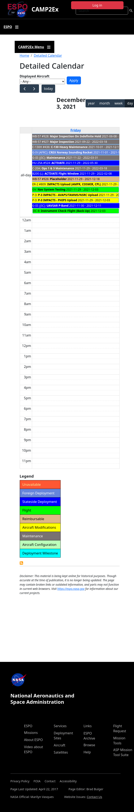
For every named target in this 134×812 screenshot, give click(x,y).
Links (87, 726)
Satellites (61, 752)
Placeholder (58, 179)
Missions (31, 732)
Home (24, 55)
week (118, 103)
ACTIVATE (58, 163)
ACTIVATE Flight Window (61, 173)
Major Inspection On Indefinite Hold (75, 136)
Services (60, 726)
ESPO (28, 726)
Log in (97, 5)
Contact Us (94, 797)
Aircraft (59, 745)
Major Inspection (62, 142)
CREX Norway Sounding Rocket (71, 152)
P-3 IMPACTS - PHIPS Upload (57, 200)
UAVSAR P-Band (58, 206)
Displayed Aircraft (34, 76)
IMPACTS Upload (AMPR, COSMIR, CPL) (74, 184)
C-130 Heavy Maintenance (69, 147)
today (48, 88)
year (91, 103)
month (104, 103)
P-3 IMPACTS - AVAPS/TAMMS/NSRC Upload (68, 195)
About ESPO (33, 739)
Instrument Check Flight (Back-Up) (65, 211)
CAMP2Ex (45, 9)
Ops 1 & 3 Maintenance (58, 168)
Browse (89, 745)
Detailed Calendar (48, 55)
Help (87, 752)
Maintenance (56, 158)
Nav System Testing (51, 189)
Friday (75, 130)
